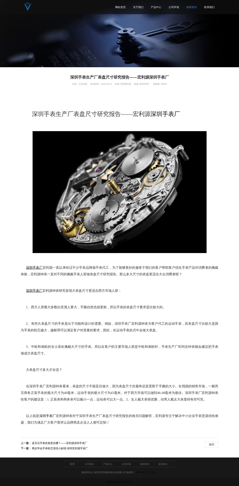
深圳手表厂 (165, 114)
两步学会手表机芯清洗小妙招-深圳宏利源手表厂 (60, 448)
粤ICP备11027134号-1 (147, 472)
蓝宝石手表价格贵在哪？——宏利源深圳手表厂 (59, 443)
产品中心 (156, 7)
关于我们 (138, 7)
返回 (211, 444)
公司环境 (174, 7)
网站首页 (120, 7)
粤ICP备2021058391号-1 (120, 482)
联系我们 (209, 7)
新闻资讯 (191, 7)
